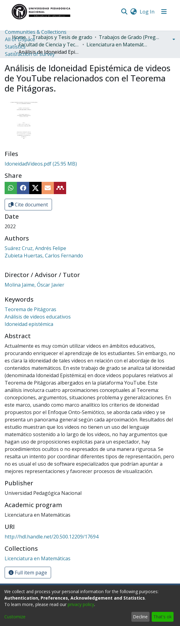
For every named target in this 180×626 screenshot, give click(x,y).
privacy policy (81, 604)
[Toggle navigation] (164, 12)
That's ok (162, 617)
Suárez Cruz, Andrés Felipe (35, 248)
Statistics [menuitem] (15, 46)
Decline (140, 617)
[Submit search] (124, 11)
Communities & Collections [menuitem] (35, 32)
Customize (15, 617)
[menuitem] (134, 11)
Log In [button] (147, 11)
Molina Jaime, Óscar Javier (34, 284)
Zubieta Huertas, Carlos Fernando (44, 255)
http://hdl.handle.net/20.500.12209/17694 (51, 536)
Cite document (28, 204)
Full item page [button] (28, 572)
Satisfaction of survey (30, 54)
